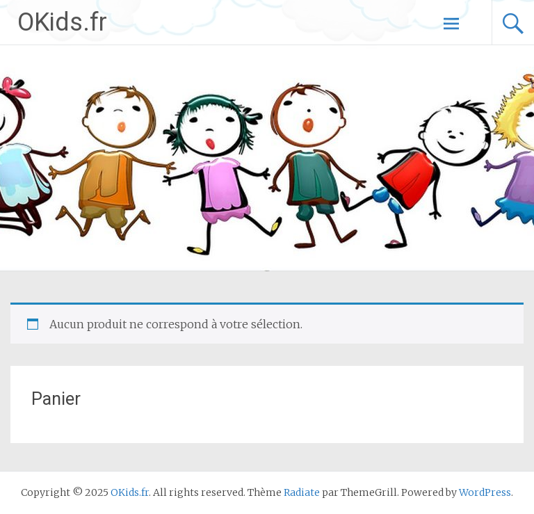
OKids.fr (62, 22)
